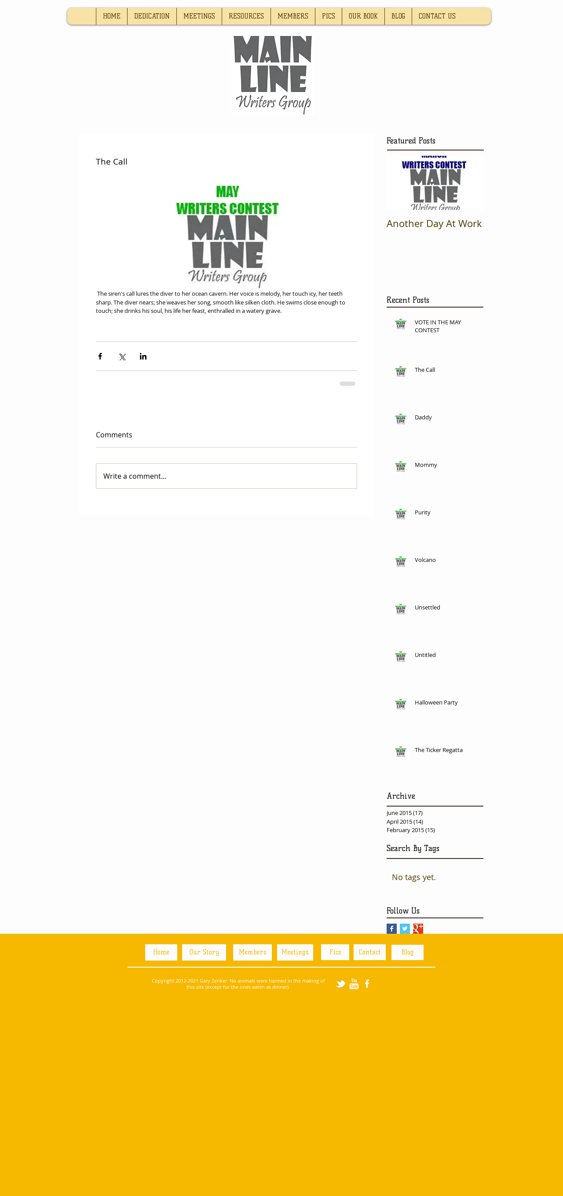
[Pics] (335, 952)
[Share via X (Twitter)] (121, 356)
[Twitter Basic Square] (405, 929)
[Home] (161, 952)
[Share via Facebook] (100, 356)
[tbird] (340, 983)
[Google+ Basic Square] (418, 929)
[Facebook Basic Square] (392, 929)
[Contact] (370, 952)
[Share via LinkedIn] (143, 356)
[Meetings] (295, 952)
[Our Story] (204, 952)
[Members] (252, 952)
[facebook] (367, 983)
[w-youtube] (353, 983)
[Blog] (407, 952)
